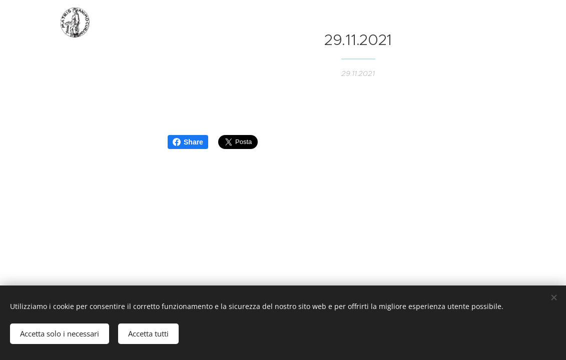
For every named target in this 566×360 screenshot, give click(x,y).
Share (188, 142)
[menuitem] (75, 124)
